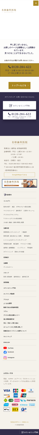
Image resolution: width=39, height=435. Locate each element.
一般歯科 (25, 232)
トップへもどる (19, 85)
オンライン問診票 (9, 294)
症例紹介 (6, 257)
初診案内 (8, 195)
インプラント (22, 248)
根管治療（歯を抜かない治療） (14, 236)
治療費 (6, 263)
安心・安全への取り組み (12, 323)
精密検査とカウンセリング (12, 232)
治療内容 (6, 228)
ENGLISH (7, 343)
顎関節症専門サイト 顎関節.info (20, 422)
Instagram (9, 358)
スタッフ (6, 273)
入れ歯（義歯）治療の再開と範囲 (14, 222)
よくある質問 (8, 304)
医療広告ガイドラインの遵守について (16, 331)
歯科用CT (20, 211)
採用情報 (6, 283)
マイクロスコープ (9, 211)
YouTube (9, 348)
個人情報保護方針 (9, 319)
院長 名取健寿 (8, 277)
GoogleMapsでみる (19, 175)
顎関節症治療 (8, 244)
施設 (13, 207)
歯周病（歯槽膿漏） (10, 248)
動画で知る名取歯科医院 (12, 308)
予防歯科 (32, 248)
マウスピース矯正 (27, 244)
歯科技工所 (27, 277)
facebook (9, 353)
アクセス (6, 300)
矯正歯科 (17, 244)
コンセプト (7, 201)
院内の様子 (7, 207)
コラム (6, 312)
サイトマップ (8, 337)
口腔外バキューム (9, 215)
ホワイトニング (9, 252)
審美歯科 (28, 236)
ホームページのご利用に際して (14, 327)
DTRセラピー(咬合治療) (25, 207)
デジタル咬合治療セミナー (12, 315)
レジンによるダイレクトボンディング (16, 240)
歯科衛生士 (18, 277)
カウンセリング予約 (10, 288)
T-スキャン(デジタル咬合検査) (13, 218)
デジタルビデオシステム (25, 215)
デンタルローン (9, 267)
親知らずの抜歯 (20, 252)
